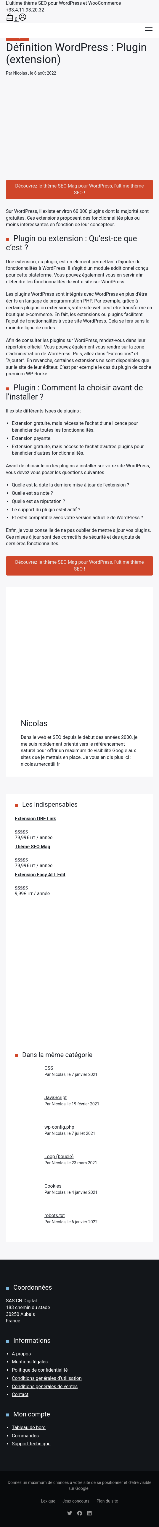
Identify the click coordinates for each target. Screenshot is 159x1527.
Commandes (25, 1436)
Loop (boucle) (59, 1156)
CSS (48, 1068)
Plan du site (107, 1501)
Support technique (31, 1444)
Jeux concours (75, 1501)
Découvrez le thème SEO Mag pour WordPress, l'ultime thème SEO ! (79, 189)
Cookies (52, 1186)
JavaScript (55, 1097)
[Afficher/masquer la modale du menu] (148, 30)
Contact (20, 1394)
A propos (21, 1354)
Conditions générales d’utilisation (47, 1378)
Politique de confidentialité (40, 1370)
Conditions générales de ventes (45, 1386)
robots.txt (54, 1215)
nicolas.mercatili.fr (40, 764)
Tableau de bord (29, 1427)
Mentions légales (30, 1362)
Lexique (48, 1501)
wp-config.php (59, 1127)
